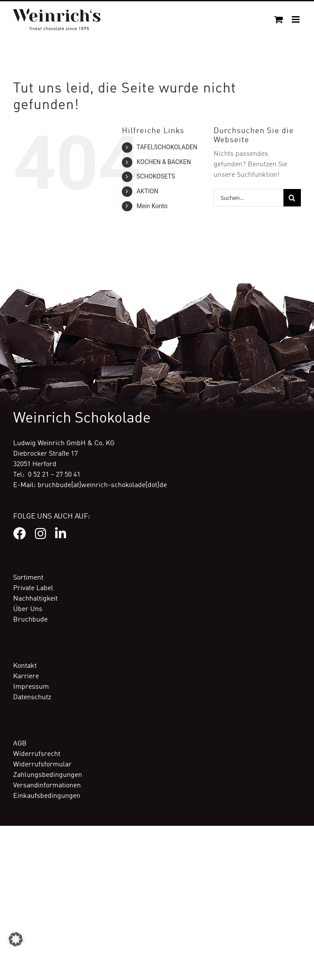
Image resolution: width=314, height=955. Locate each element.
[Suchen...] (248, 197)
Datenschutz (32, 697)
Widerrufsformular (42, 764)
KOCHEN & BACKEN (164, 161)
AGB (20, 743)
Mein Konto (152, 206)
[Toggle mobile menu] (296, 19)
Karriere (26, 676)
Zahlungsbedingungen (47, 775)
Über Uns (27, 609)
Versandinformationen (47, 785)
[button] (15, 939)
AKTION (148, 191)
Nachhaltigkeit (35, 598)
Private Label (33, 588)
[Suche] (292, 197)
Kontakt (25, 666)
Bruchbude (30, 619)
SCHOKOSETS (156, 176)
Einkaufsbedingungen (46, 796)
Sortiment (28, 577)
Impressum (31, 687)
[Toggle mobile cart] (278, 19)
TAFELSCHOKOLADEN (167, 147)
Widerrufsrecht (36, 754)
